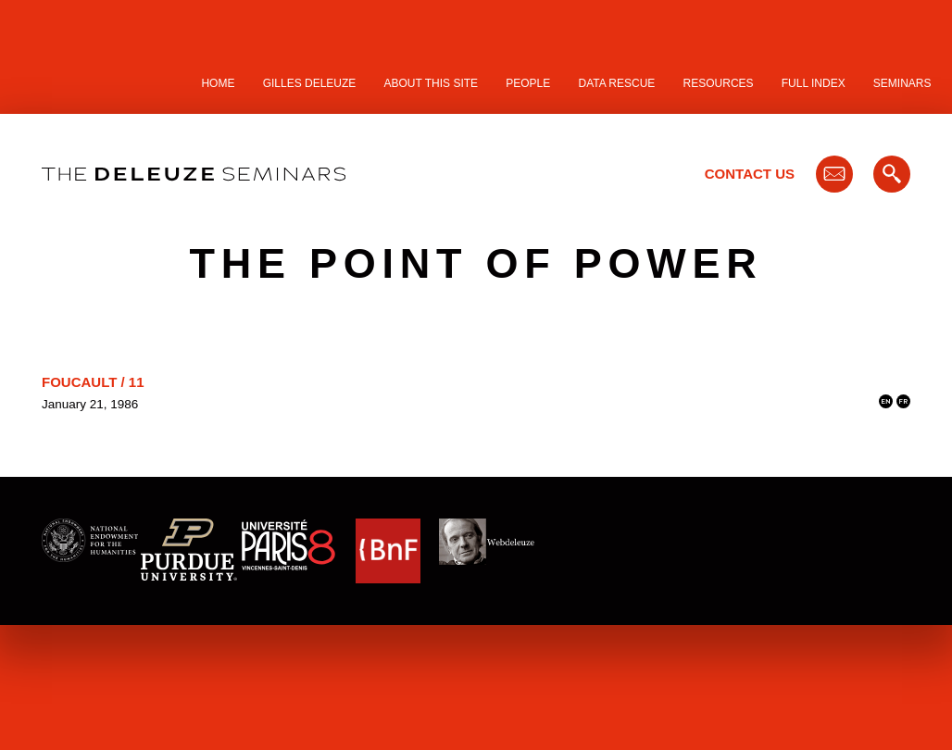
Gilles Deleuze (310, 83)
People (528, 83)
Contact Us (750, 173)
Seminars (902, 83)
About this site (431, 83)
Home (217, 83)
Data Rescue (616, 83)
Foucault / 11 (93, 382)
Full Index (814, 83)
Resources (718, 83)
